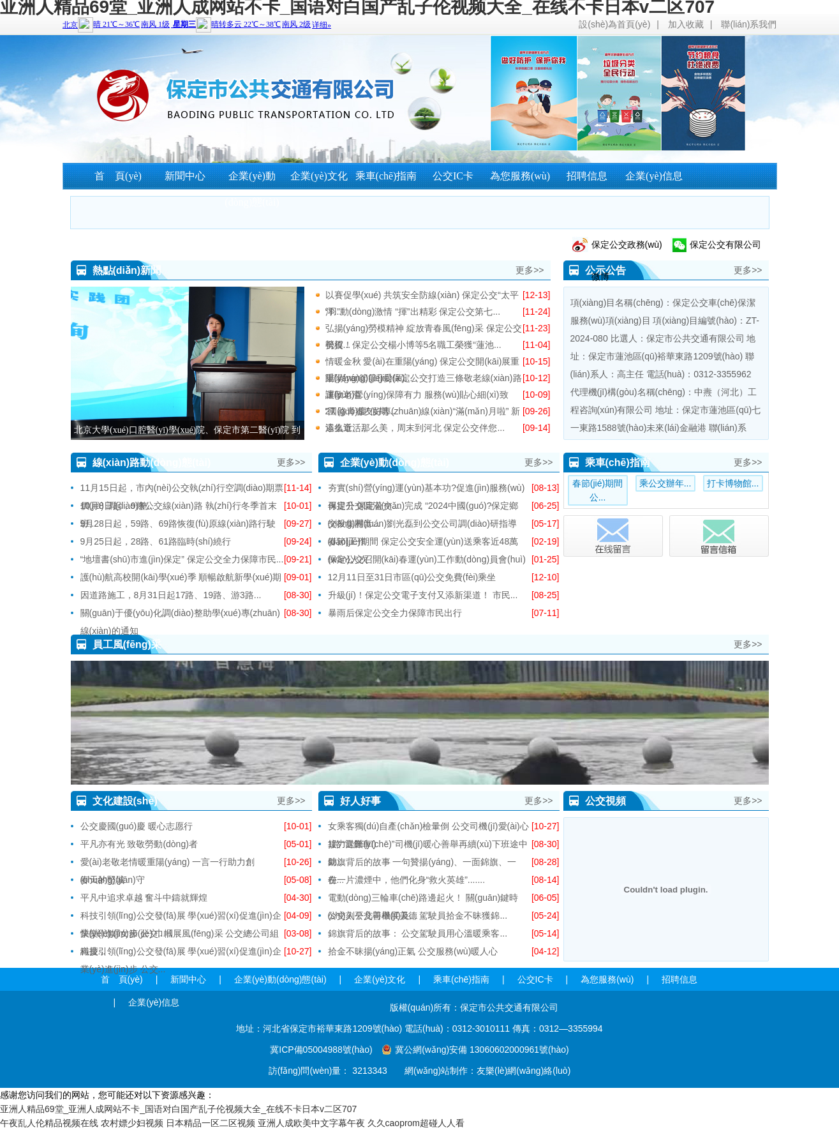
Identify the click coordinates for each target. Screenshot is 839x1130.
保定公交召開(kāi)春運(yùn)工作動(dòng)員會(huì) (427, 559)
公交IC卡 (453, 175)
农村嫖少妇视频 (132, 1123)
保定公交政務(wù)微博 (626, 249)
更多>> (530, 270)
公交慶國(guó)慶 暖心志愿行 (136, 826)
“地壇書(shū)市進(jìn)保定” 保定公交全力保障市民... (182, 559)
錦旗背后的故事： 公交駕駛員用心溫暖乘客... (418, 933)
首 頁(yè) (118, 175)
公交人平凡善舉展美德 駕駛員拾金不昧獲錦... (418, 915)
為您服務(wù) (520, 175)
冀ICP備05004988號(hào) (321, 1049)
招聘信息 (587, 175)
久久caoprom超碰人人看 (416, 1123)
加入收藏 (686, 24)
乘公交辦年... (665, 483)
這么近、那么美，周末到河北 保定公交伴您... (415, 428)
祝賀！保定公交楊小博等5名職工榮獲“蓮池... (413, 345)
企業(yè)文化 (319, 175)
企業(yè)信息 (654, 175)
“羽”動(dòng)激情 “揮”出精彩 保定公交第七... (413, 311)
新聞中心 (185, 175)
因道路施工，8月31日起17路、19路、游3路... (171, 595)
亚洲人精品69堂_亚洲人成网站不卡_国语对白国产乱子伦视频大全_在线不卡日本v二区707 (178, 1109)
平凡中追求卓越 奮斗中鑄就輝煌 (144, 898)
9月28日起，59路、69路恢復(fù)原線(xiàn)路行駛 (178, 523)
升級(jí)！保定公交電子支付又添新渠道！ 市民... (423, 595)
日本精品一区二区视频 (210, 1123)
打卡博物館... (733, 483)
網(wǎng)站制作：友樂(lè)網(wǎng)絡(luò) (487, 1071)
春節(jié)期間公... (597, 490)
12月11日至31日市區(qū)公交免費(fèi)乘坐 (412, 577)
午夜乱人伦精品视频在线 (49, 1123)
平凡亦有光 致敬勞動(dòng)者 (139, 844)
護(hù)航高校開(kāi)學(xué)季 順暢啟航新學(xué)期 (181, 577)
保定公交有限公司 (725, 244)
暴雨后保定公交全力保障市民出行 (395, 613)
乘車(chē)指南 (386, 175)
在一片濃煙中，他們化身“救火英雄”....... (407, 880)
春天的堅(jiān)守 (112, 880)
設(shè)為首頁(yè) (614, 24)
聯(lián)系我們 (748, 24)
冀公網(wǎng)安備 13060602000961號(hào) (482, 1049)
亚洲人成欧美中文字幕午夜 (311, 1123)
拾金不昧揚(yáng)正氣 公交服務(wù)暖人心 (413, 951)
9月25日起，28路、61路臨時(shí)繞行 (156, 541)
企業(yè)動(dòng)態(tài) (252, 188)
